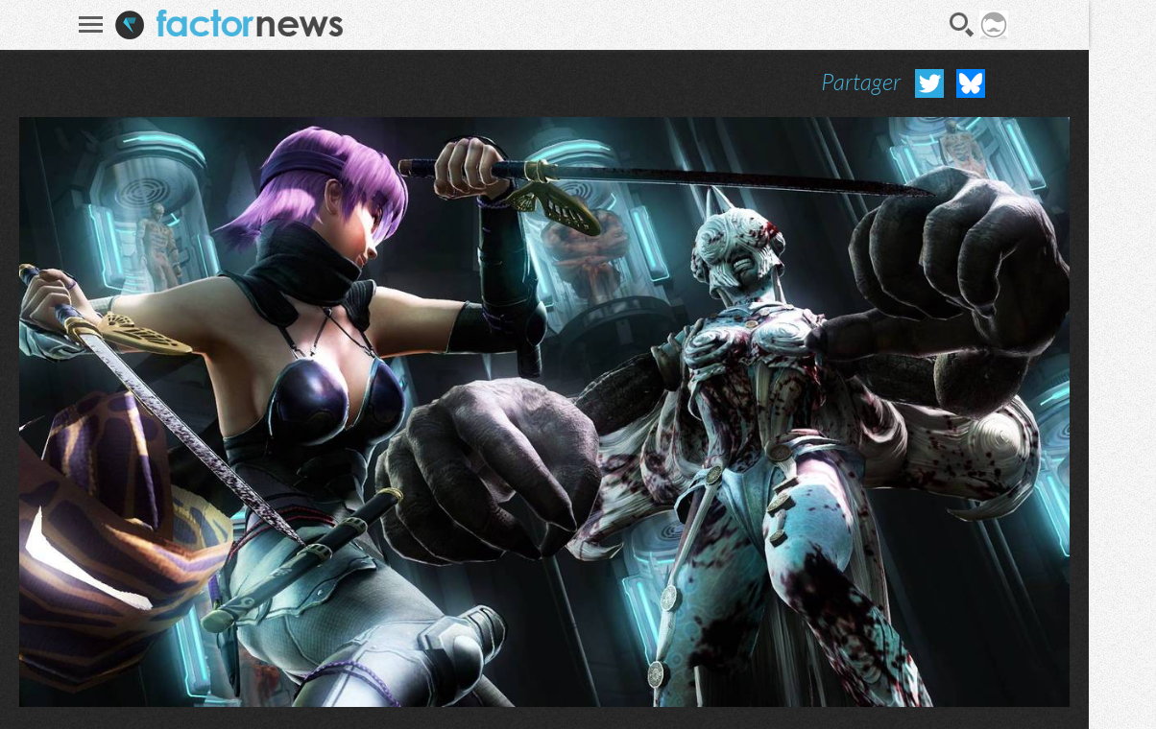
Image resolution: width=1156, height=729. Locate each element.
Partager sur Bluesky (970, 83)
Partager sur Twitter (929, 83)
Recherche (962, 25)
